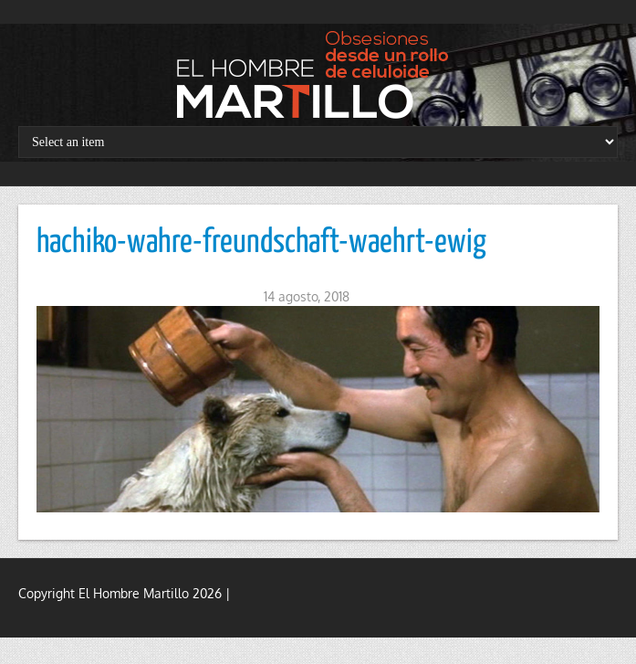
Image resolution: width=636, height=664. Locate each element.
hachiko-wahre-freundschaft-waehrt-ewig (261, 243)
